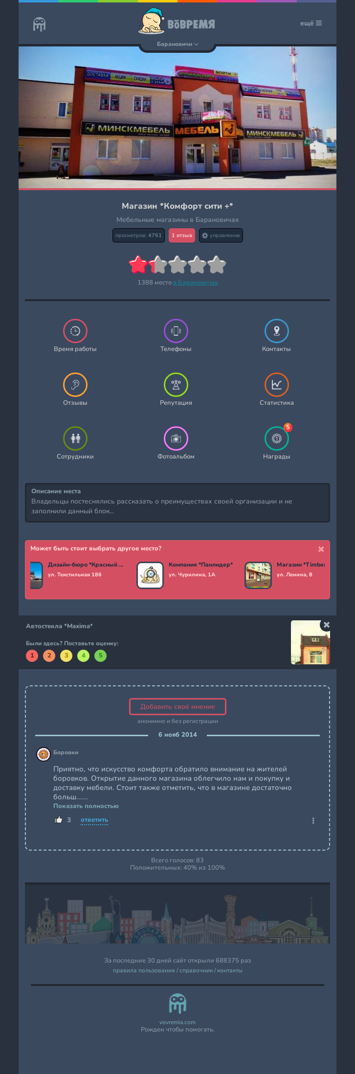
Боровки (65, 752)
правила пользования (144, 970)
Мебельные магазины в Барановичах (177, 219)
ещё (311, 23)
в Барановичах (195, 282)
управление (221, 235)
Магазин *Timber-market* (314, 565)
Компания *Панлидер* (201, 565)
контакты (230, 970)
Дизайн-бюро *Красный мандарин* (86, 565)
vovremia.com (177, 1022)
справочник (196, 970)
